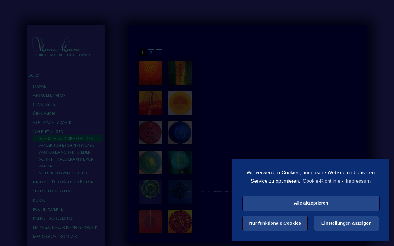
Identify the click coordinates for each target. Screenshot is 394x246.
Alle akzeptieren (311, 203)
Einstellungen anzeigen (346, 223)
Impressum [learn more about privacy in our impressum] (358, 181)
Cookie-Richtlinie (321, 181)
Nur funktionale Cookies (275, 223)
